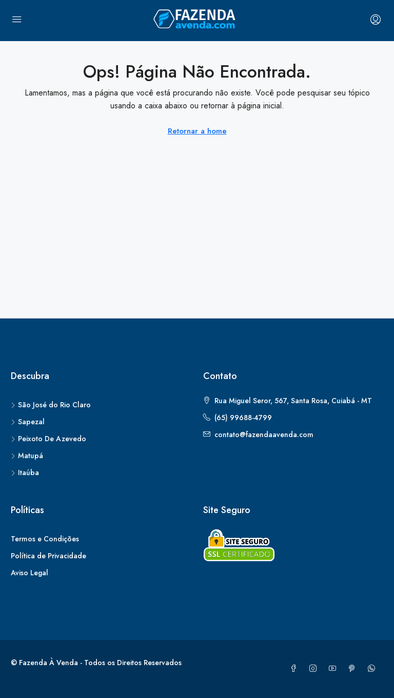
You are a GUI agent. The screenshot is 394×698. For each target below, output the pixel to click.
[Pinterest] (354, 669)
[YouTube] (334, 669)
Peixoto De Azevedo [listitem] (48, 438)
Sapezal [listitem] (28, 422)
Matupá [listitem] (27, 455)
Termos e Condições (45, 539)
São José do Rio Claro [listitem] (51, 405)
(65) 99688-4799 (243, 417)
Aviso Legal (29, 573)
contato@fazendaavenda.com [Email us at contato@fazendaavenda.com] (263, 434)
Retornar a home (197, 131)
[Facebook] (295, 669)
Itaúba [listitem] (25, 472)
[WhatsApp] (373, 669)
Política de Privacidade (48, 556)
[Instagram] (315, 669)
